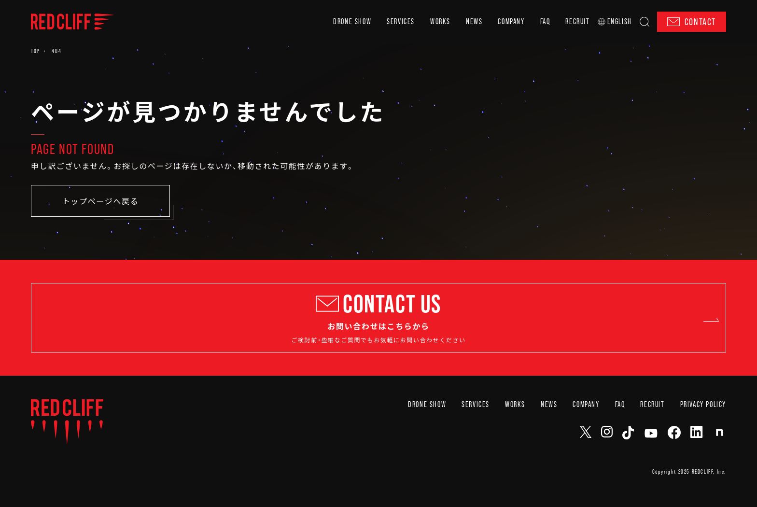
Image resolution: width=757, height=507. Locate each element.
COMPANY (511, 21)
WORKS (440, 21)
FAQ (545, 21)
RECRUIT (577, 21)
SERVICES (401, 21)
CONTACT (691, 21)
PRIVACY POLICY (703, 427)
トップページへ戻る (100, 201)
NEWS (474, 21)
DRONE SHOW (352, 21)
